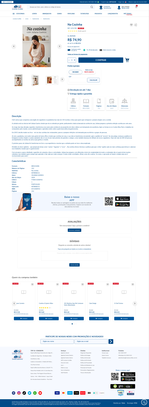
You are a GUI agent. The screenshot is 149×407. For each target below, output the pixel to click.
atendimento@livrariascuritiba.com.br (127, 357)
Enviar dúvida (74, 265)
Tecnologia (84, 13)
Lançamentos (113, 13)
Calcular (93, 80)
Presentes (98, 13)
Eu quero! (111, 341)
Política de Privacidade (86, 362)
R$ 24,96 (78, 43)
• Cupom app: (108, 2)
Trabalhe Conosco (106, 357)
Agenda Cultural (65, 353)
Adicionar (126, 60)
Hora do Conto (64, 362)
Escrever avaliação (74, 230)
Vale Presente (64, 372)
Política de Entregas (85, 355)
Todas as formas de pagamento (77, 54)
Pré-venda (127, 13)
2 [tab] (74, 323)
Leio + (62, 365)
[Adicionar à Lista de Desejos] (131, 25)
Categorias (20, 13)
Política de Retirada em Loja (87, 365)
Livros (34, 13)
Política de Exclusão (85, 357)
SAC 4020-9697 (122, 353)
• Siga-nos (122, 2)
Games (59, 13)
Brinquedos (47, 13)
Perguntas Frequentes (85, 353)
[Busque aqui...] (58, 7)
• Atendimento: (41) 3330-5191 (89, 2)
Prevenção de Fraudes (85, 367)
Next (59, 46)
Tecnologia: (132, 403)
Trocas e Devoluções (85, 372)
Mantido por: (119, 403)
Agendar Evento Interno (67, 357)
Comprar (101, 60)
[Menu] (123, 7)
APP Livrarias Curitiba (66, 360)
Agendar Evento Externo (67, 355)
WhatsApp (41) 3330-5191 (125, 355)
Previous (13, 46)
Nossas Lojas (105, 353)
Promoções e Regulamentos (87, 370)
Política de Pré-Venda (85, 360)
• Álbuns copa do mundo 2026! (137, 2)
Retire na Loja (64, 367)
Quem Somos (105, 355)
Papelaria (71, 13)
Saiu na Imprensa (65, 370)
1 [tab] (72, 323)
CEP (70, 76)
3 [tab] (76, 323)
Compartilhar (136, 25)
